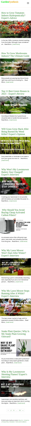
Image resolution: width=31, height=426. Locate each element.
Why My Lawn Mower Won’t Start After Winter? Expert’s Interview (13, 253)
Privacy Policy (5, 422)
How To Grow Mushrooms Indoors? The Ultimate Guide (15, 54)
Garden (9, 1)
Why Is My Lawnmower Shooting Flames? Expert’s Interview (14, 374)
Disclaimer (12, 422)
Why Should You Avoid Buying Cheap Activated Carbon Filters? (13, 212)
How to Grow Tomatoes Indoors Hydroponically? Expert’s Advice (13, 15)
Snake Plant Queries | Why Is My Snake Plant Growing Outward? (15, 334)
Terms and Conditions (20, 422)
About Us (20, 420)
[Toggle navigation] (28, 3)
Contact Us (26, 420)
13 (20, 410)
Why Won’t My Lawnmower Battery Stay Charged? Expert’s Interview (15, 172)
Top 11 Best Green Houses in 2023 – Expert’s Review (15, 92)
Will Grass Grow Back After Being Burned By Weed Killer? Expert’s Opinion (15, 131)
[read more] (16, 44)
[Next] (22, 410)
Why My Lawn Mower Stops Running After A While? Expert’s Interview (15, 293)
